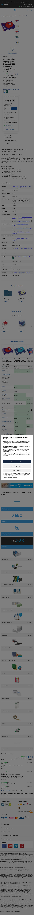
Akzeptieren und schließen (17, 461)
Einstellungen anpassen (17, 466)
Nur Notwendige (17, 470)
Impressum (15, 477)
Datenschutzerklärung (7, 477)
